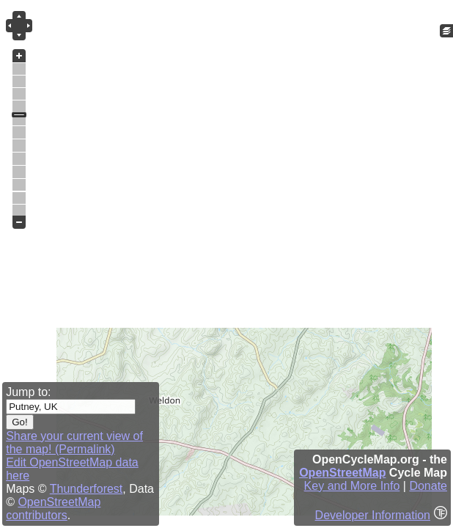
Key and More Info (352, 486)
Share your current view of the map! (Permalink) (74, 442)
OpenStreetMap (342, 472)
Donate (428, 486)
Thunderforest (86, 489)
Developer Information (372, 515)
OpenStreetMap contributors (53, 508)
